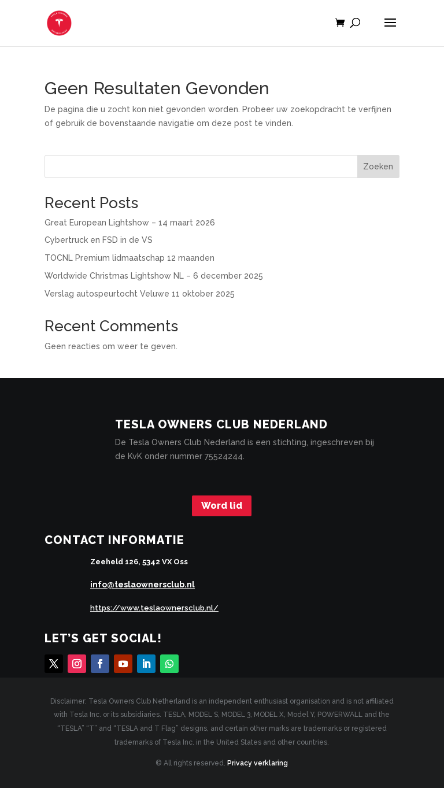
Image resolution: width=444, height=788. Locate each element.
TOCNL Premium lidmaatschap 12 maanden (129, 257)
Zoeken (378, 166)
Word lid (221, 505)
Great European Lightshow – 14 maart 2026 (130, 222)
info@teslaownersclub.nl (142, 584)
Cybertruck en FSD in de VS (99, 240)
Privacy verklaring (257, 763)
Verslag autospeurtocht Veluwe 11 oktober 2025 (140, 293)
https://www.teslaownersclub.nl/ (154, 608)
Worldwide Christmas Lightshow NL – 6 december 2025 (154, 275)
